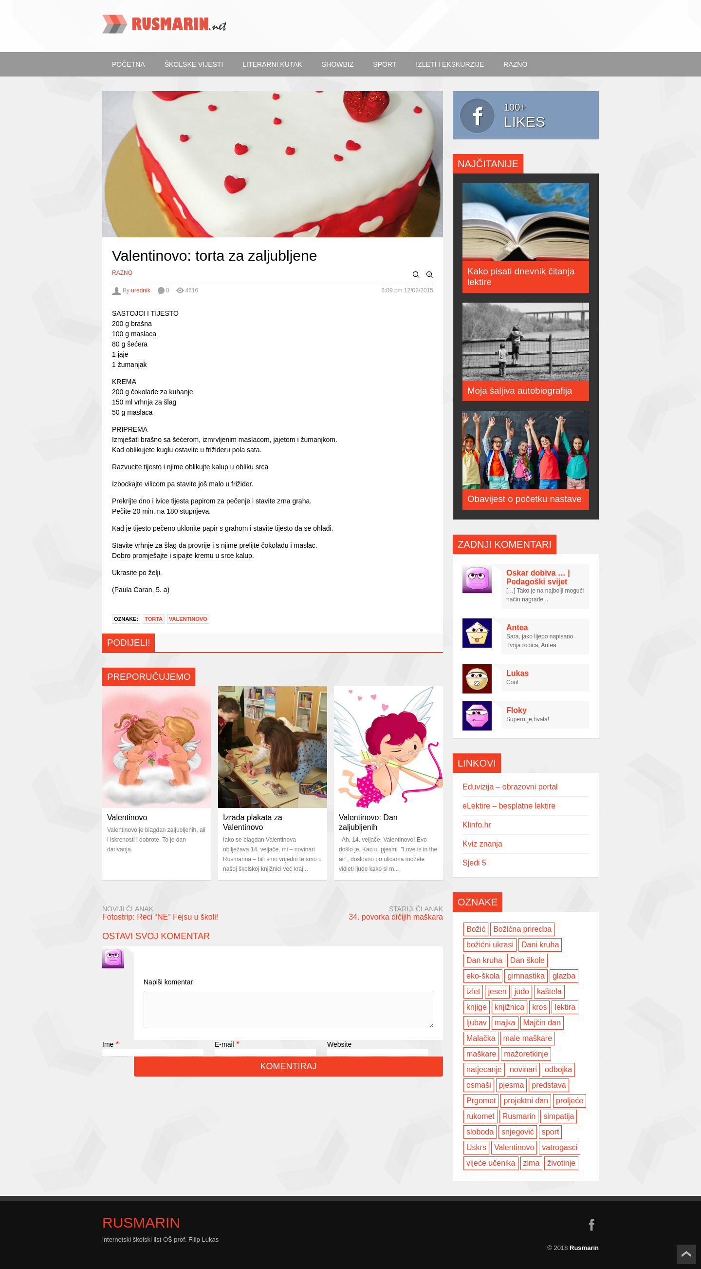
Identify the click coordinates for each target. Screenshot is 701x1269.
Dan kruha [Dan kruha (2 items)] (484, 960)
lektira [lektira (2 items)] (564, 1007)
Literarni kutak (272, 64)
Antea (517, 627)
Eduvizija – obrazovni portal (510, 787)
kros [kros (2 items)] (539, 1007)
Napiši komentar (168, 982)
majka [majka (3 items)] (505, 1023)
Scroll (686, 1254)
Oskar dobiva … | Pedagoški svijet (538, 577)
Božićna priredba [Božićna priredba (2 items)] (522, 929)
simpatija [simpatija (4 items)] (558, 1116)
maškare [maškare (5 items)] (481, 1054)
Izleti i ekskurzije (450, 64)
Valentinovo (188, 619)
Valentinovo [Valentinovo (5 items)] (514, 1147)
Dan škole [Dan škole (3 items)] (527, 960)
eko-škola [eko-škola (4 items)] (482, 976)
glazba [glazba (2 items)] (564, 976)
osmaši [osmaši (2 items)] (478, 1085)
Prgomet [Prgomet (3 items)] (481, 1100)
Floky (516, 710)
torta (154, 619)
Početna (128, 64)
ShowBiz (337, 64)
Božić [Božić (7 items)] (475, 929)
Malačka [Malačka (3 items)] (481, 1038)
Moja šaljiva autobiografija (519, 390)
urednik (140, 290)
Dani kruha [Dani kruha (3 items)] (540, 945)
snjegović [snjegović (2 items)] (517, 1132)
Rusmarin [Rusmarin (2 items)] (518, 1116)
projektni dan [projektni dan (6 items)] (525, 1100)
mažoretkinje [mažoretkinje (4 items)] (526, 1054)
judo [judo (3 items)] (522, 991)
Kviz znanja (482, 844)
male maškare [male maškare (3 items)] (527, 1038)
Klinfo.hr (476, 825)
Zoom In (429, 274)
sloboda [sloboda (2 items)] (480, 1132)
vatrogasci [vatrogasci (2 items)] (559, 1147)
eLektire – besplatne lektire (508, 806)
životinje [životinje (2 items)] (561, 1163)
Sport (384, 64)
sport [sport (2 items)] (550, 1132)
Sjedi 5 (474, 863)
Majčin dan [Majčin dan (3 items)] (542, 1023)
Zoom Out (416, 274)
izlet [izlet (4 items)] (473, 991)
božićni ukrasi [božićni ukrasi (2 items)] (490, 945)
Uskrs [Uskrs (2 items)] (476, 1147)
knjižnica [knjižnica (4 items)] (509, 1007)
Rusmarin (141, 1222)
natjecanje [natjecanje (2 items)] (484, 1069)
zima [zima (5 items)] (531, 1163)
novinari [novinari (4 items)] (523, 1069)
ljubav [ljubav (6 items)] (476, 1023)
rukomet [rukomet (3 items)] (480, 1116)
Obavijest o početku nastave (524, 499)
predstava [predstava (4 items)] (549, 1085)
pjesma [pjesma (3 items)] (511, 1085)
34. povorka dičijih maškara (396, 917)
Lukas (517, 673)
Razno (515, 64)
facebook (591, 1224)
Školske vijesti (194, 64)
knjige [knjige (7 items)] (476, 1007)
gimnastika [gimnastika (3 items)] (525, 976)
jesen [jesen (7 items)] (497, 991)
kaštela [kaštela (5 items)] (549, 991)
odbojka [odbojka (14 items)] (558, 1069)
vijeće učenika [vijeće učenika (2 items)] (491, 1163)
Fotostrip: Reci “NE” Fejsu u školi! (160, 917)
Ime (107, 1052)
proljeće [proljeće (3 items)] (569, 1100)
